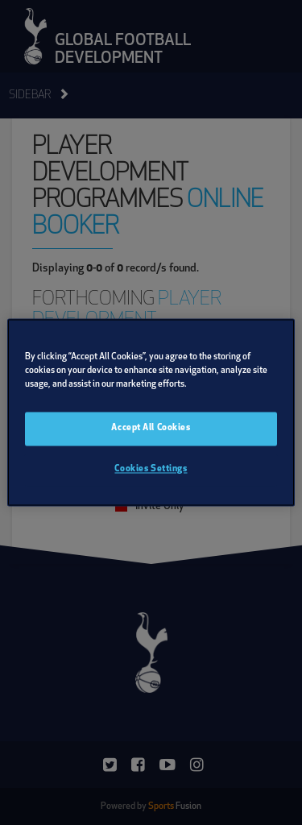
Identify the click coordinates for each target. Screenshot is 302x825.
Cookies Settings (150, 470)
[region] (150, 412)
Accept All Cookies (150, 428)
